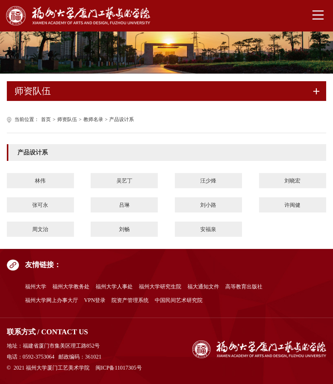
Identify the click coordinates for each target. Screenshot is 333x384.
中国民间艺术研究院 (179, 300)
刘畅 (124, 229)
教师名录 (93, 119)
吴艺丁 (124, 181)
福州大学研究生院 (160, 286)
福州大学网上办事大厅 (51, 300)
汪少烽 (208, 181)
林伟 (40, 181)
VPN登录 (95, 300)
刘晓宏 (292, 181)
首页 (46, 119)
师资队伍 (67, 119)
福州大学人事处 (114, 286)
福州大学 (35, 286)
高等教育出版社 (243, 286)
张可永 (40, 205)
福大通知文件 (203, 286)
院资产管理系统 (130, 300)
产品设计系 (121, 119)
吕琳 (124, 205)
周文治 (40, 229)
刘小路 (208, 205)
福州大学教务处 (71, 286)
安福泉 (208, 229)
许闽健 (292, 205)
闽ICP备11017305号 (118, 368)
